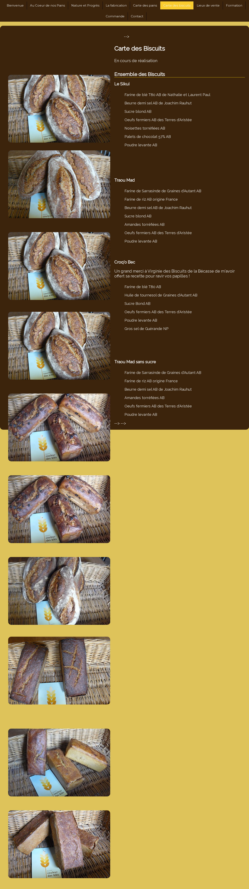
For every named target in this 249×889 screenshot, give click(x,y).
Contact (137, 16)
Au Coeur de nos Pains (47, 5)
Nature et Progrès (85, 5)
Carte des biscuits (176, 5)
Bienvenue (15, 5)
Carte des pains (145, 5)
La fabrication (116, 5)
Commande (115, 16)
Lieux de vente (208, 5)
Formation (234, 5)
